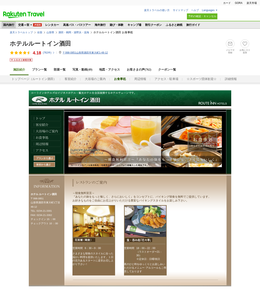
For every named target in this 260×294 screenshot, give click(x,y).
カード (227, 2)
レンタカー (52, 24)
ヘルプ (195, 10)
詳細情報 (231, 79)
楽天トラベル (23, 14)
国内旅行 (8, 24)
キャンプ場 (134, 24)
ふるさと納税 (174, 24)
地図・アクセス (109, 69)
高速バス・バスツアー (77, 24)
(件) (49, 52)
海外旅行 (100, 24)
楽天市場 (252, 2)
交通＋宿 (23, 24)
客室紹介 (71, 79)
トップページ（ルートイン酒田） (34, 79)
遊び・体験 (116, 24)
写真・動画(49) (82, 69)
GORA (238, 2)
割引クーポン (153, 24)
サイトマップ (180, 10)
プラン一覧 (39, 69)
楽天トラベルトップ (21, 32)
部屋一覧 (60, 69)
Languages (208, 10)
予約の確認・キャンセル (202, 16)
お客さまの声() (139, 69)
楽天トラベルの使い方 (157, 10)
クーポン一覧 (167, 69)
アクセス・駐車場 (166, 79)
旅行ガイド (193, 24)
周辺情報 (140, 79)
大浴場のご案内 (95, 79)
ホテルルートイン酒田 (40, 43)
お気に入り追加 (245, 51)
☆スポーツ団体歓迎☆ (202, 79)
